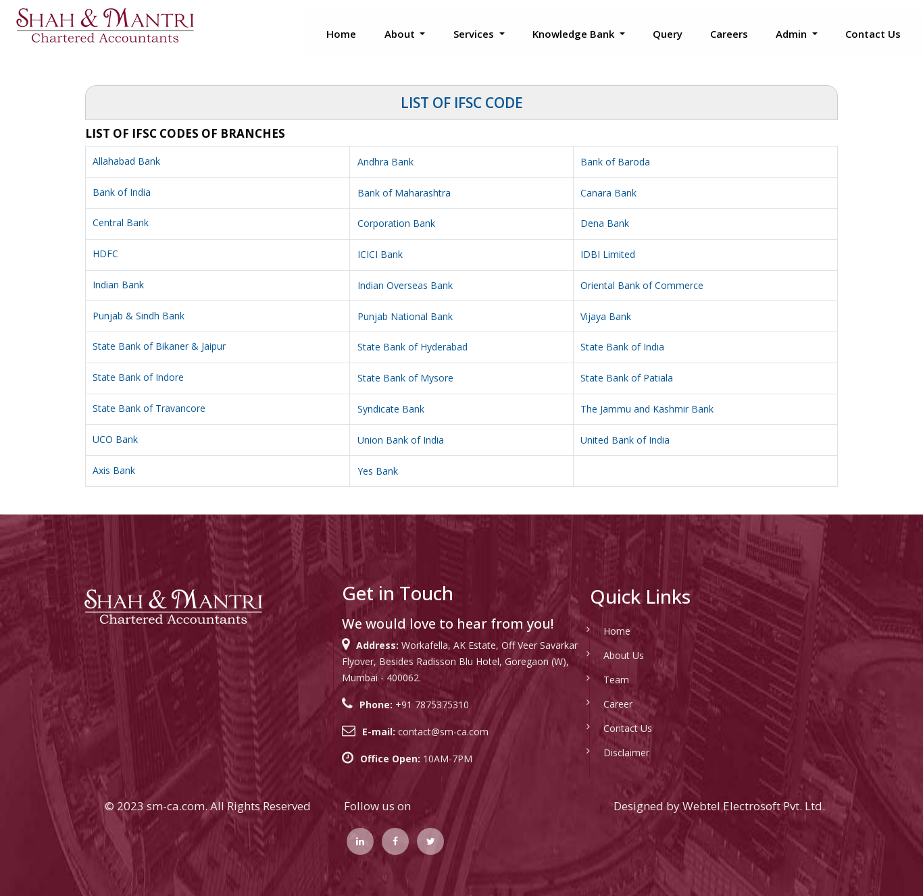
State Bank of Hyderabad (412, 346)
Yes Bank (377, 471)
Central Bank (121, 222)
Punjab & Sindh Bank (138, 315)
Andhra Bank (385, 161)
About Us (608, 655)
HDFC (105, 253)
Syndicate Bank (390, 408)
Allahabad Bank (126, 161)
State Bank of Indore (138, 377)
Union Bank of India (400, 439)
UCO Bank (115, 439)
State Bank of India (622, 346)
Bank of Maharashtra (404, 192)
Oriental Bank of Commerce (641, 285)
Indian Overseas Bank (405, 285)
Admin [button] (792, 34)
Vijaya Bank (605, 316)
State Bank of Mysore (405, 377)
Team (601, 679)
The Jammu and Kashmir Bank (647, 408)
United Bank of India (625, 439)
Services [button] (475, 34)
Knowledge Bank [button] (574, 34)
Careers (729, 34)
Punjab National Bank (405, 316)
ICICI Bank (380, 254)
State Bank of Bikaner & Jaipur (159, 346)
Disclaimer (611, 752)
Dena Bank (604, 223)
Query (667, 34)
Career (602, 703)
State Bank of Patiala (626, 377)
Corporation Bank (396, 223)
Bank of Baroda (615, 161)
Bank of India (122, 192)
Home (341, 34)
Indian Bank (118, 284)
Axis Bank (114, 470)
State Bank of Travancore (149, 408)
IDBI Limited (607, 254)
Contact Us (873, 34)
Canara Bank (608, 192)
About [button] (401, 34)
